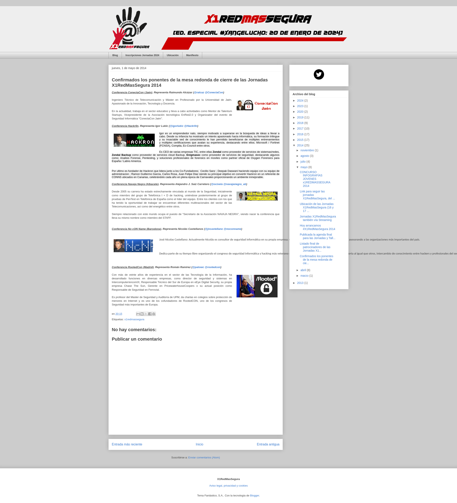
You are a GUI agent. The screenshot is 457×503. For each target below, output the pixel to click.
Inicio (199, 443)
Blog (115, 55)
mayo (304, 167)
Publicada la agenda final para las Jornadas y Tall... (318, 236)
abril (303, 270)
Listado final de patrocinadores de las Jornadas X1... (315, 247)
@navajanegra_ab (234, 184)
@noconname (232, 228)
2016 (300, 134)
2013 (300, 282)
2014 (300, 145)
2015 (300, 139)
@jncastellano (214, 228)
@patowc (198, 266)
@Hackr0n (190, 125)
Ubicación (173, 55)
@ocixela (217, 184)
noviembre (307, 150)
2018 (300, 123)
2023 (300, 106)
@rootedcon (212, 266)
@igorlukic (176, 125)
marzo (304, 275)
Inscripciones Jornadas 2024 (142, 55)
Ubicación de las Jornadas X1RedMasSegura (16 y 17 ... (317, 207)
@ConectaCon (214, 92)
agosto (305, 155)
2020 (300, 111)
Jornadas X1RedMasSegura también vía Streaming (318, 218)
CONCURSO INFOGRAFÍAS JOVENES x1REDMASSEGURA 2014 (315, 178)
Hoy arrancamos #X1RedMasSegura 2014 (317, 227)
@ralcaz (199, 92)
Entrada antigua (268, 443)
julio (303, 161)
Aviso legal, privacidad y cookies (228, 485)
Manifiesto (192, 55)
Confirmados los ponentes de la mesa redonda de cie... (316, 259)
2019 (300, 117)
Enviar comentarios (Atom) (204, 457)
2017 (300, 128)
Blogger (254, 494)
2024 (300, 100)
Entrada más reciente (127, 443)
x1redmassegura (134, 318)
